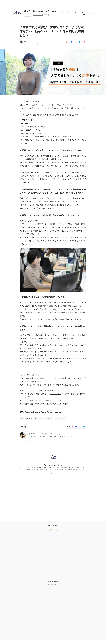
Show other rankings (53, 584)
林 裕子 (26, 41)
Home (64, 13)
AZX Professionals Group (39, 11)
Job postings (92, 13)
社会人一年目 (49, 418)
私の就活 (29, 418)
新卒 (22, 418)
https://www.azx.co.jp (38, 15)
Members (77, 13)
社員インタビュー (60, 418)
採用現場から (38, 418)
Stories (84, 13)
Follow (28, 15)
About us (70, 13)
